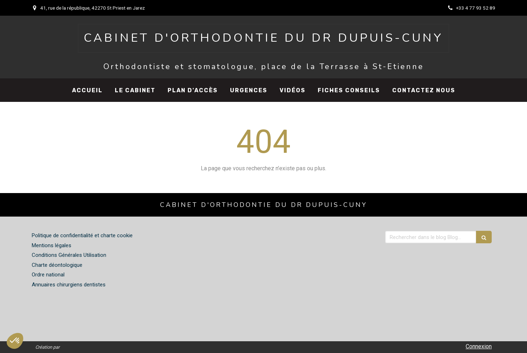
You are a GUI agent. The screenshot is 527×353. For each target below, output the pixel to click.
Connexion (479, 346)
